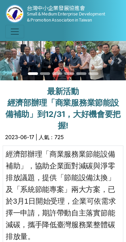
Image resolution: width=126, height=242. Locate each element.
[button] (6, 60)
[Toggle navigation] (14, 31)
